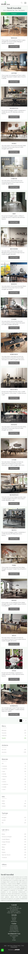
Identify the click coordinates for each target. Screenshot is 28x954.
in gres (14, 771)
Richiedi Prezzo (14, 46)
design (14, 803)
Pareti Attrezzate (14, 935)
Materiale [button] (5, 759)
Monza (14, 849)
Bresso (14, 834)
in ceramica (14, 769)
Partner (14, 920)
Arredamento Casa (10, 10)
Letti (14, 938)
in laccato (14, 774)
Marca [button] (4, 726)
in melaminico (14, 784)
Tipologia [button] (5, 813)
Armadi (14, 940)
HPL (14, 763)
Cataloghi (14, 918)
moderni (14, 806)
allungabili (14, 817)
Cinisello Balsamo (14, 839)
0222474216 (15, 910)
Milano (14, 847)
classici (14, 801)
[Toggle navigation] (25, 3)
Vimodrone (14, 857)
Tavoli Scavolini (22, 10)
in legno (14, 779)
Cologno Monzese (14, 842)
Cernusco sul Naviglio (14, 836)
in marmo (14, 782)
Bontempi (14, 730)
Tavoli (16, 10)
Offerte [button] (4, 865)
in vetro (14, 789)
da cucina (14, 749)
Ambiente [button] (5, 745)
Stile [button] (3, 797)
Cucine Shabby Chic (14, 931)
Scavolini (14, 738)
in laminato (14, 776)
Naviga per (14, 13)
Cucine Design (13, 925)
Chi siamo (14, 917)
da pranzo (14, 752)
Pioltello (14, 852)
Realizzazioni (14, 921)
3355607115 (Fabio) (15, 911)
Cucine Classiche (14, 928)
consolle (14, 820)
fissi (14, 823)
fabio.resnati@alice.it (16, 912)
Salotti (14, 937)
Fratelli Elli (14, 735)
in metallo (14, 787)
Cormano (14, 844)
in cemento (14, 766)
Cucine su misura (14, 930)
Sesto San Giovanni (14, 855)
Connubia (14, 733)
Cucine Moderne (14, 927)
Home (4, 10)
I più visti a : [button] (6, 830)
